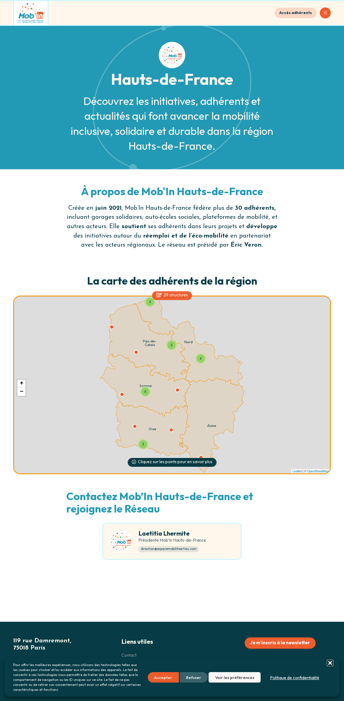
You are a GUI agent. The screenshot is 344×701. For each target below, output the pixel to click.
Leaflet (297, 471)
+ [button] (21, 384)
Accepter (163, 677)
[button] (329, 677)
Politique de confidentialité (294, 677)
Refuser (193, 677)
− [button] (21, 392)
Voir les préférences (234, 677)
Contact (128, 655)
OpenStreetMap (318, 471)
